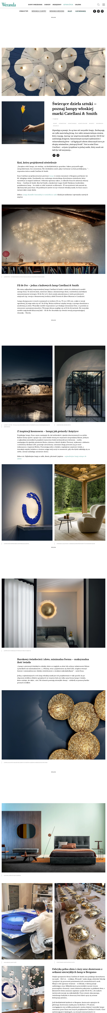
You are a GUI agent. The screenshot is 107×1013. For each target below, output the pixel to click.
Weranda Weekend (56, 11)
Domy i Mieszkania (35, 4)
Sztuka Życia (68, 4)
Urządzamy (56, 4)
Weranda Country (39, 11)
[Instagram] (98, 12)
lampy (51, 176)
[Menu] (103, 4)
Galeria (78, 4)
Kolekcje (55, 119)
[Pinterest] (102, 12)
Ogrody (47, 4)
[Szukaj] (98, 4)
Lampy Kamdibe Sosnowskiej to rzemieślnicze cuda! (40, 195)
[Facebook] (95, 12)
